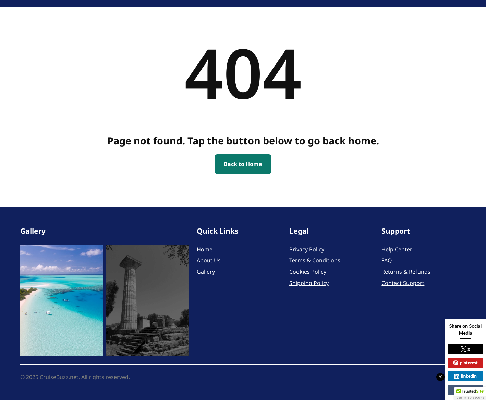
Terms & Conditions (314, 260)
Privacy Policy (306, 249)
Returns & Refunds (405, 271)
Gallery (206, 271)
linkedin (465, 376)
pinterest (465, 362)
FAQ (386, 260)
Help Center (396, 249)
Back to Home (243, 164)
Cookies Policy (307, 271)
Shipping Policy (309, 283)
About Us (209, 260)
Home (204, 249)
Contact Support (402, 283)
